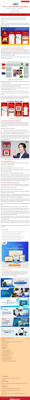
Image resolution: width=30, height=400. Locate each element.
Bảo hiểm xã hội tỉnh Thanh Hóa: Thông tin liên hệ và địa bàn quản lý (11, 239)
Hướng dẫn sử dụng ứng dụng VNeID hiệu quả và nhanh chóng (17, 17)
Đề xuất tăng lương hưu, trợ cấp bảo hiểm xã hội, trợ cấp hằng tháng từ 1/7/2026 (13, 231)
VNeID (11, 49)
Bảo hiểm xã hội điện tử (14, 216)
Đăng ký (27, 1)
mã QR (7, 128)
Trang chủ (2, 17)
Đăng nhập (23, 1)
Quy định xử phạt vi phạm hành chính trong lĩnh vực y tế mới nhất (11, 233)
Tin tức (6, 17)
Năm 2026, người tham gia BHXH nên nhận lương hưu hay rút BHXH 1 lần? (12, 236)
